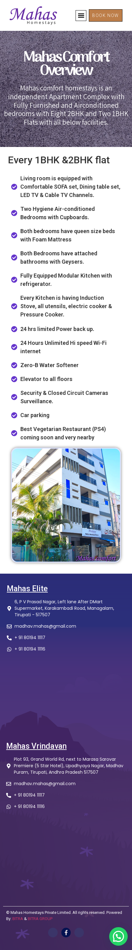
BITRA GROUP (40, 918)
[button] (81, 15)
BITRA (17, 918)
